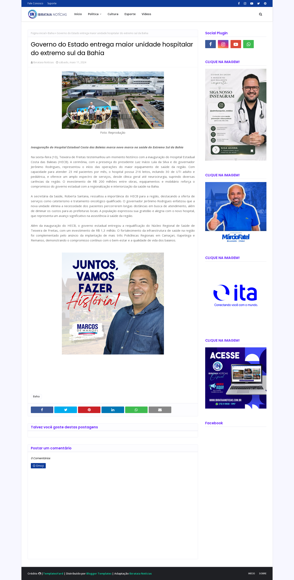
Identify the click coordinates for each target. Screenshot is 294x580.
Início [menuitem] (78, 14)
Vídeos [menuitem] (146, 14)
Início (251, 573)
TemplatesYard (53, 573)
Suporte (52, 3)
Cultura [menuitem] (113, 14)
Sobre (262, 573)
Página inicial (38, 33)
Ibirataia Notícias (43, 62)
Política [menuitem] (93, 14)
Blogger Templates (98, 573)
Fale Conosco (35, 3)
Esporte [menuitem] (130, 14)
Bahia (51, 33)
